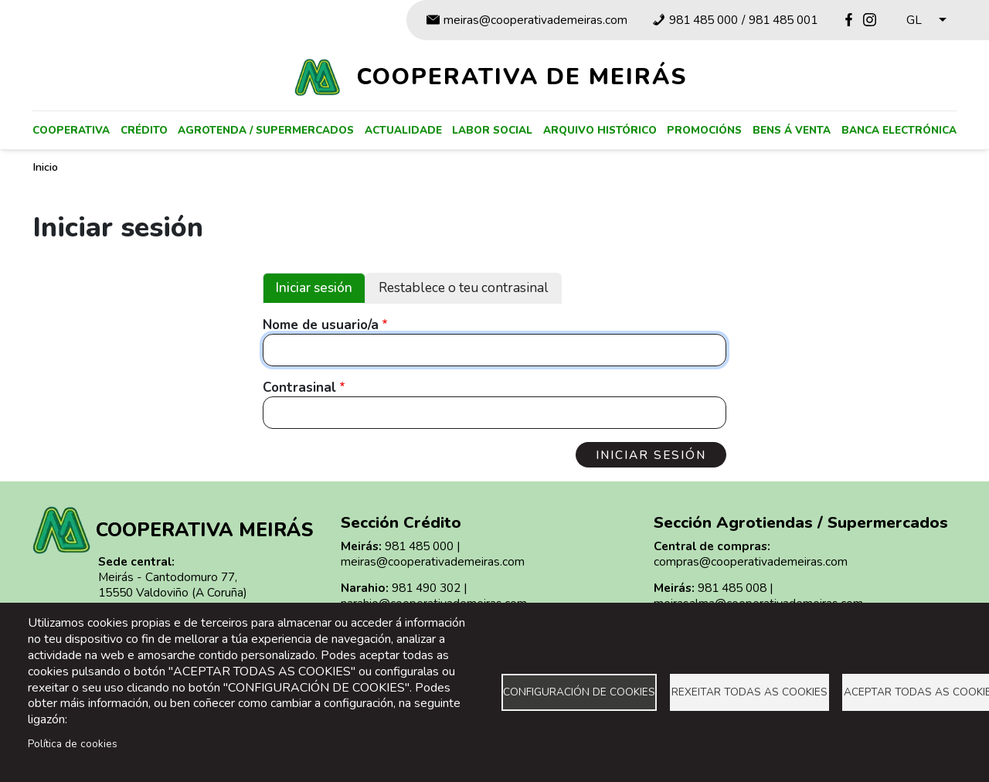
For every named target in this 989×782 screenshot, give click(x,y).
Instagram (869, 19)
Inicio (45, 167)
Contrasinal (299, 387)
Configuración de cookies (579, 692)
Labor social (492, 130)
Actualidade (403, 130)
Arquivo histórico (600, 130)
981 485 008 (732, 588)
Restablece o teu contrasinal (464, 288)
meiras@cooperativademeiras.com (535, 20)
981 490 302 (426, 588)
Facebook (848, 19)
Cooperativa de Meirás (522, 76)
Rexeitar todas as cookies (749, 692)
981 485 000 (703, 20)
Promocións (704, 130)
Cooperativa (71, 130)
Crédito (144, 130)
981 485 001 (783, 20)
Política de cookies (72, 743)
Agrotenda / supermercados (266, 130)
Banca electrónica (899, 130)
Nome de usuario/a (321, 325)
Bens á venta (792, 130)
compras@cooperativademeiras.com (751, 561)
